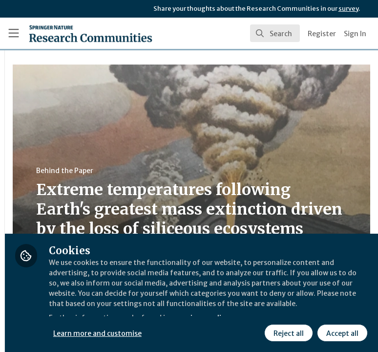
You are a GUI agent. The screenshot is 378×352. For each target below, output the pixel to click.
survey (348, 8)
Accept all (251, 332)
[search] (275, 33)
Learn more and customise (218, 310)
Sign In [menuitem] (355, 33)
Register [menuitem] (322, 33)
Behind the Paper (184, 170)
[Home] (90, 33)
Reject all (198, 332)
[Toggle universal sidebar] (13, 33)
